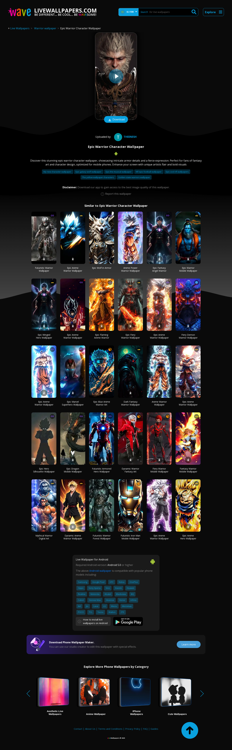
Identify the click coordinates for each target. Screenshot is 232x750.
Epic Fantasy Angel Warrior (159, 269)
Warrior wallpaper (45, 28)
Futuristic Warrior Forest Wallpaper (102, 537)
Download (116, 120)
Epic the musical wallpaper (119, 171)
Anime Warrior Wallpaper (159, 403)
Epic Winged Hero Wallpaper (44, 336)
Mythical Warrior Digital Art (44, 537)
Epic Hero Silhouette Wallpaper (44, 470)
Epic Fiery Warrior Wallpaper (130, 336)
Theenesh (125, 137)
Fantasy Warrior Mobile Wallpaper (188, 470)
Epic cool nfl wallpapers (177, 171)
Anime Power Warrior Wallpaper (130, 269)
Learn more (189, 644)
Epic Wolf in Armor (101, 267)
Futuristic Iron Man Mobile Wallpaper (130, 537)
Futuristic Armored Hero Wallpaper (101, 470)
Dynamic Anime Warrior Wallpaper (72, 537)
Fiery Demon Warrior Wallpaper (188, 336)
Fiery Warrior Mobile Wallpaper (159, 470)
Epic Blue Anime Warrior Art (101, 403)
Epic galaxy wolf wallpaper (89, 171)
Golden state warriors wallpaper (134, 177)
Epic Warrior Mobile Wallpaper (188, 269)
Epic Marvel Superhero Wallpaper (73, 403)
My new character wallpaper (58, 171)
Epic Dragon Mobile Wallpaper (73, 470)
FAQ (145, 728)
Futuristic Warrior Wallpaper (44, 269)
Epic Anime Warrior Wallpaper (72, 269)
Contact (78, 728)
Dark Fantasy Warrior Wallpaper (130, 403)
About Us (90, 728)
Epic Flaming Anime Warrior (101, 336)
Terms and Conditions (110, 728)
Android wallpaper (100, 571)
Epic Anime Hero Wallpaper (188, 537)
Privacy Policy (132, 728)
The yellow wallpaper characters (98, 177)
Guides (154, 728)
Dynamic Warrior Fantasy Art (130, 470)
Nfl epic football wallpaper (149, 171)
